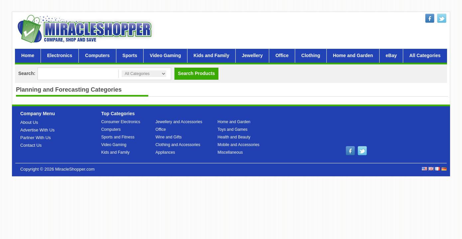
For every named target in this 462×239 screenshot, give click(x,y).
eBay (391, 55)
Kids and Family (211, 55)
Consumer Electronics (120, 122)
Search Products (196, 73)
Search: (26, 73)
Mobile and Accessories (239, 144)
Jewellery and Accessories (179, 122)
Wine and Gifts (169, 137)
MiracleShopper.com (75, 169)
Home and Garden (353, 55)
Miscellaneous (230, 152)
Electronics (59, 55)
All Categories (424, 55)
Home (27, 55)
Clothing (310, 55)
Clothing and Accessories (178, 144)
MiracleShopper (86, 29)
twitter (441, 18)
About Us (29, 122)
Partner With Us (35, 137)
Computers (97, 55)
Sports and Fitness (117, 137)
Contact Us (31, 145)
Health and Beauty (234, 137)
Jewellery (252, 55)
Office (282, 55)
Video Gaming (165, 55)
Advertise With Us (37, 129)
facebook (429, 18)
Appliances (165, 152)
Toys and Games (233, 129)
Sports (129, 55)
